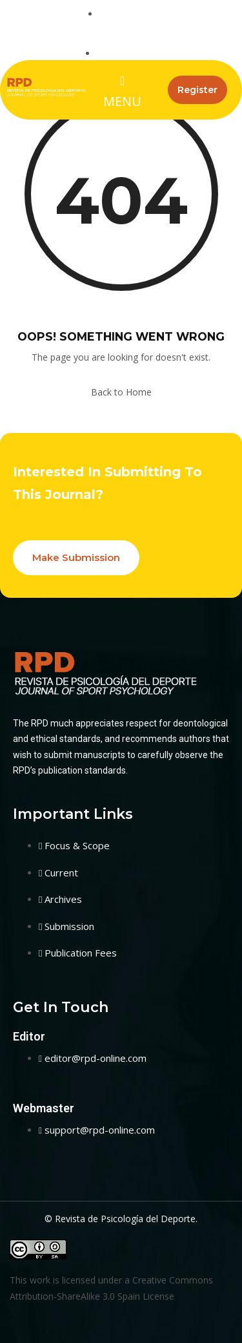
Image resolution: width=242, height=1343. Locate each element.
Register (197, 90)
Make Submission (76, 557)
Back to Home (121, 392)
